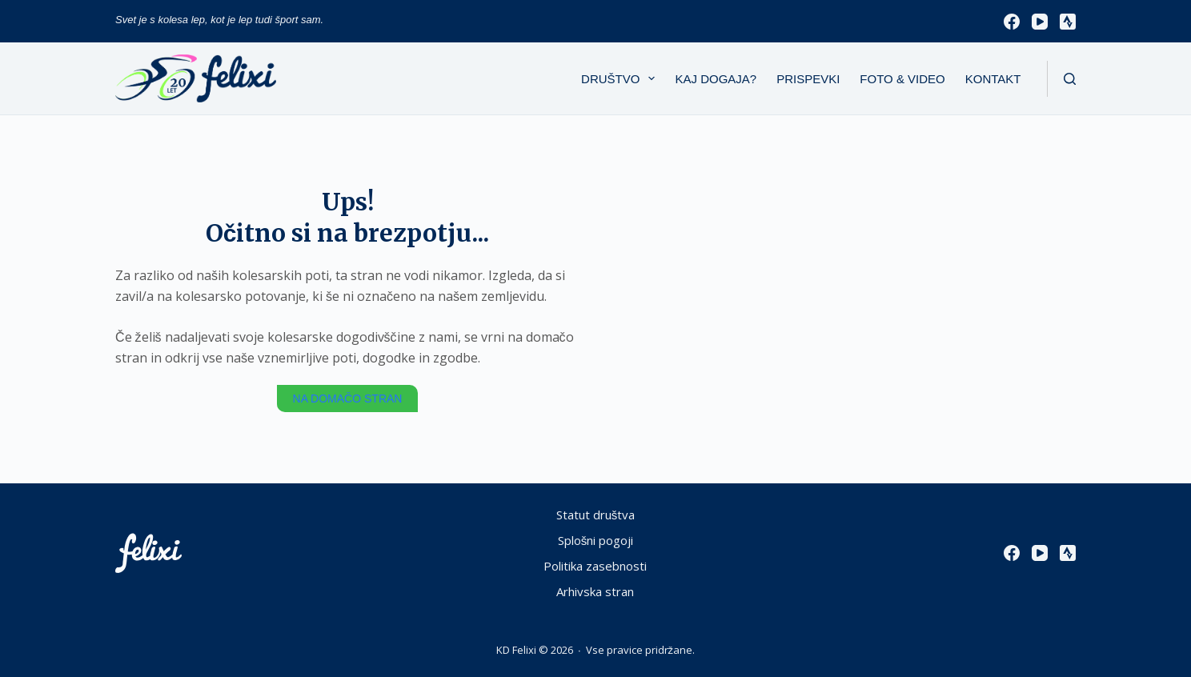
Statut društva (596, 515)
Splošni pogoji (596, 540)
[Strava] (1068, 22)
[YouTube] (1040, 22)
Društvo (621, 78)
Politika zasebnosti (595, 566)
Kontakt (993, 79)
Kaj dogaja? (715, 79)
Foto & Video (902, 79)
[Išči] (1070, 79)
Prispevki (808, 79)
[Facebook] (1012, 22)
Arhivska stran (595, 591)
